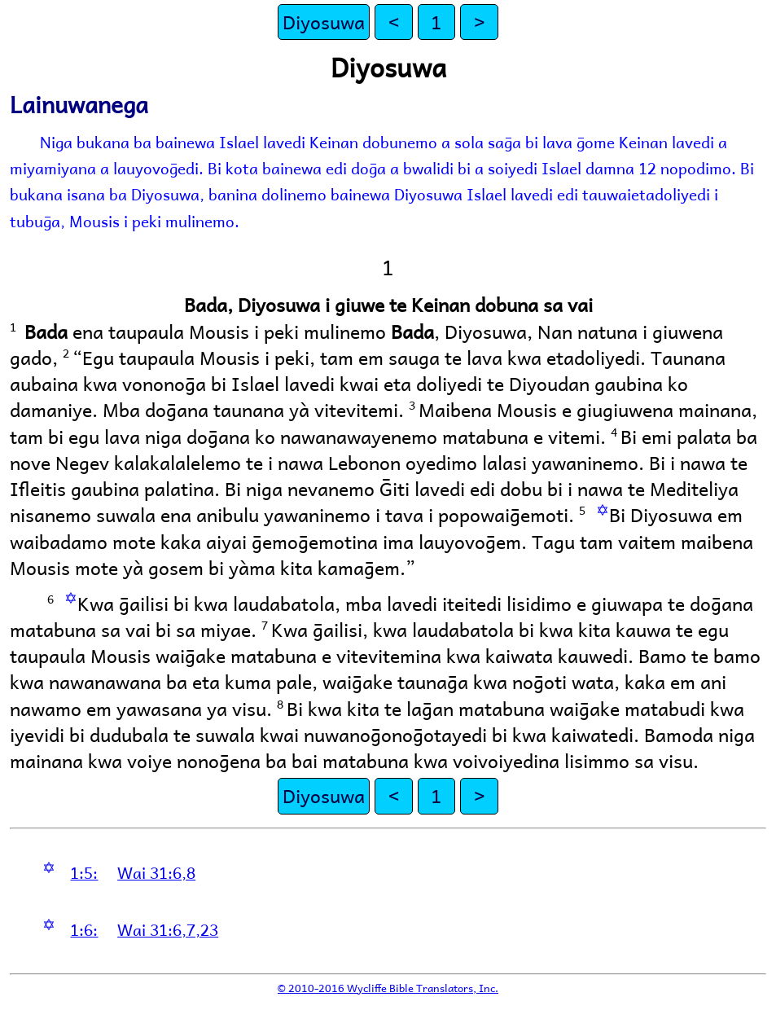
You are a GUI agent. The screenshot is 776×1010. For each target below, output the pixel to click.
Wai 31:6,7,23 (167, 929)
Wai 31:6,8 (156, 872)
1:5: (84, 872)
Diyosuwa (324, 22)
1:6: (84, 929)
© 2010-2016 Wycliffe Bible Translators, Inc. (388, 987)
